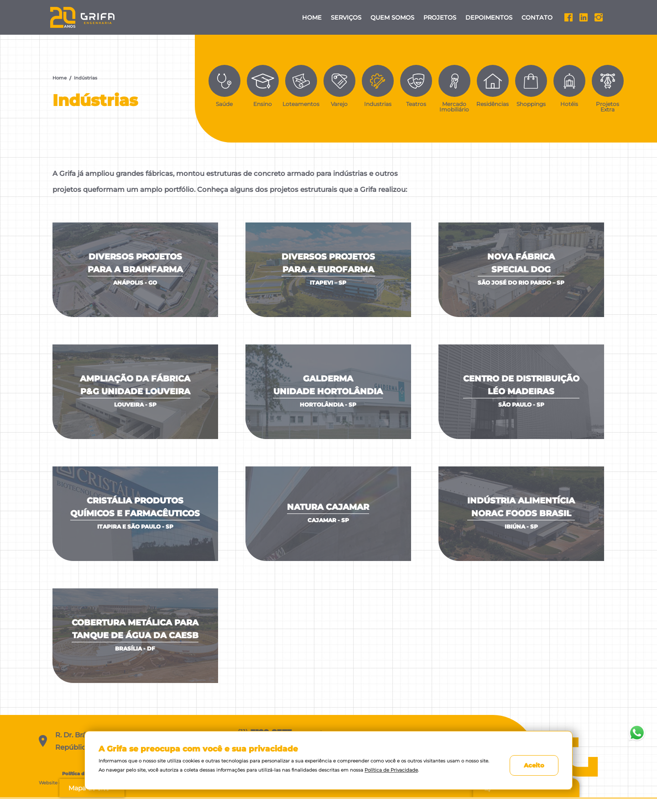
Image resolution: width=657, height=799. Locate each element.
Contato (537, 17)
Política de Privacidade (391, 770)
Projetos (439, 17)
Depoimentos (488, 17)
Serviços (346, 17)
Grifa (82, 17)
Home (312, 17)
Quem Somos (392, 17)
